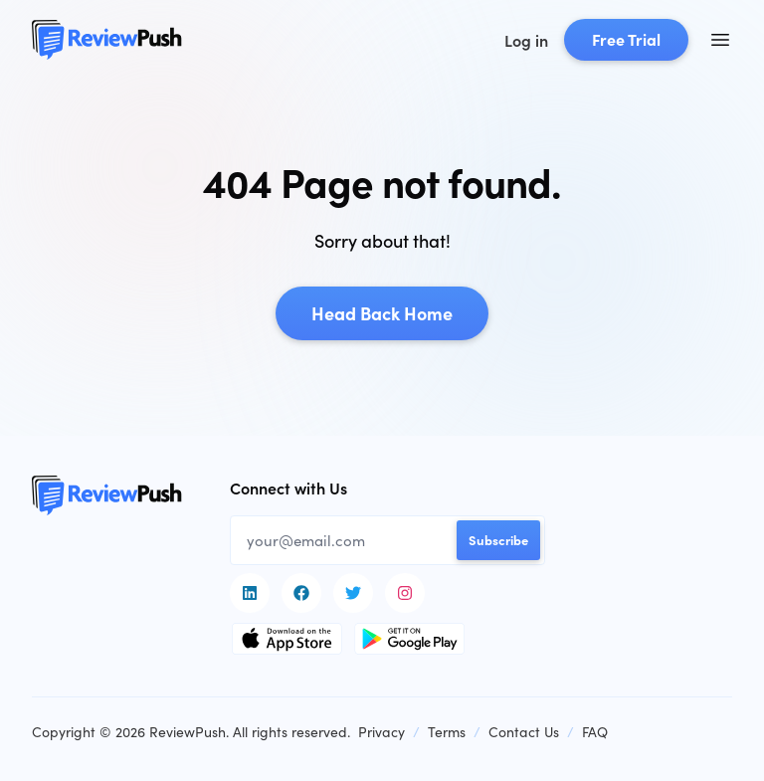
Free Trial (626, 39)
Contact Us (523, 731)
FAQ (595, 731)
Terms (447, 731)
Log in (526, 40)
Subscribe (498, 539)
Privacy (381, 731)
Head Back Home (382, 312)
